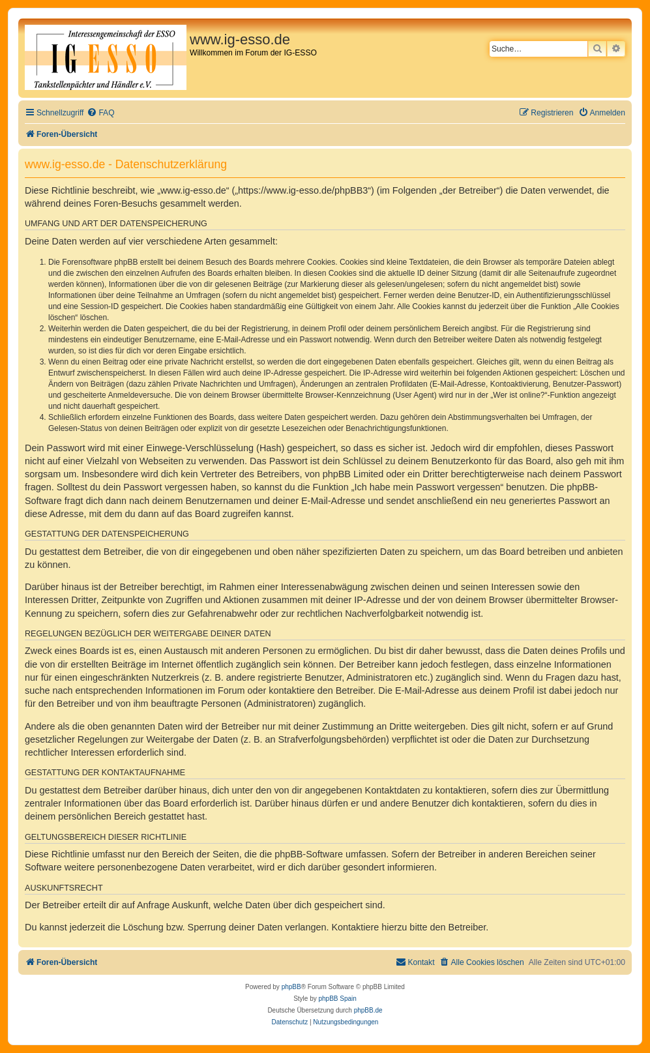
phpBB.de (368, 1010)
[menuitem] (100, 113)
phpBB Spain (337, 998)
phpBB (291, 986)
